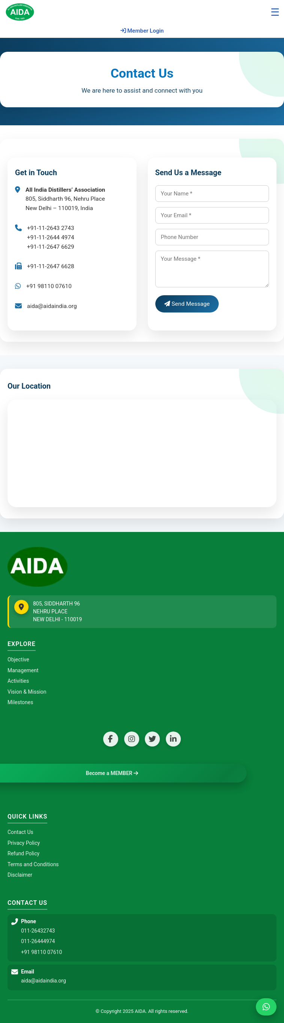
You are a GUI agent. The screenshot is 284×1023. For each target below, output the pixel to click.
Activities (18, 681)
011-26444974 (38, 941)
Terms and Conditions (33, 864)
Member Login (142, 30)
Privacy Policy (24, 843)
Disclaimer (20, 875)
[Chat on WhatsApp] (266, 1006)
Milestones (20, 702)
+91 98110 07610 (41, 952)
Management (23, 670)
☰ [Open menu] (274, 12)
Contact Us (20, 832)
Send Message (187, 303)
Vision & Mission (27, 692)
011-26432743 (38, 931)
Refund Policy (23, 853)
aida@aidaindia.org (52, 306)
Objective (18, 659)
